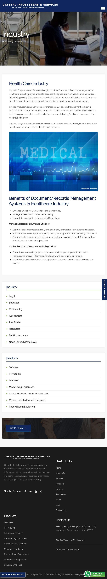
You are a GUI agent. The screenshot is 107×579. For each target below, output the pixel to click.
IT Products (15, 374)
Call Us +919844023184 (12, 574)
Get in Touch (18, 428)
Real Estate (14, 322)
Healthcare (14, 329)
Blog (58, 505)
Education (14, 302)
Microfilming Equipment (21, 387)
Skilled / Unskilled (13, 565)
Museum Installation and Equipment (27, 400)
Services (60, 478)
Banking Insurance (18, 335)
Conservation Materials (15, 543)
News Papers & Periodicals (23, 342)
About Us (60, 473)
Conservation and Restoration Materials (29, 393)
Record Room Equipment (22, 406)
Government (15, 316)
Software (13, 367)
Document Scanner (13, 533)
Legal (12, 296)
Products (60, 484)
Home (6, 41)
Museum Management (15, 559)
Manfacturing (15, 309)
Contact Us (61, 510)
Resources (61, 494)
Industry (59, 489)
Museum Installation (14, 549)
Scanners (14, 380)
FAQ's (58, 499)
